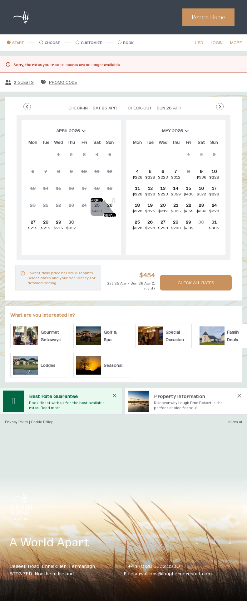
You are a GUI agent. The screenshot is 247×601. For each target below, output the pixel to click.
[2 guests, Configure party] (19, 82)
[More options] (236, 42)
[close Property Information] (239, 395)
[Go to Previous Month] (27, 106)
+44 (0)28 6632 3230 (154, 566)
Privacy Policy (16, 422)
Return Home (208, 17)
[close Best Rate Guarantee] (114, 395)
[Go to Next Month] (219, 106)
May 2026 (160, 133)
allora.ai (235, 422)
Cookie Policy (42, 422)
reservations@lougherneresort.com (170, 573)
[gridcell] (58, 157)
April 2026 (56, 133)
